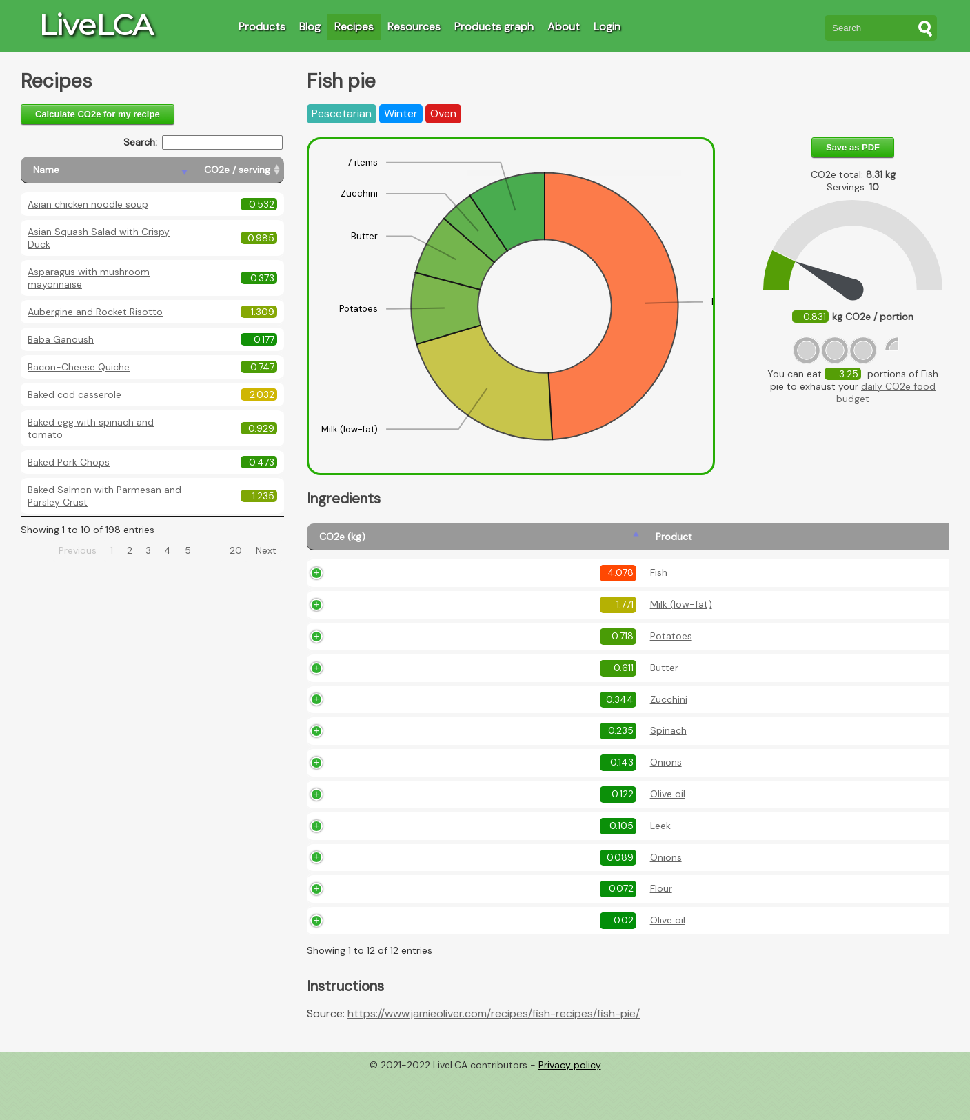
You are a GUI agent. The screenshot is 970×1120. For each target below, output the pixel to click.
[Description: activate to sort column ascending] (718, 543)
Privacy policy (569, 1109)
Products (262, 26)
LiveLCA (96, 25)
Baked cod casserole (74, 394)
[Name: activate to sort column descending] (106, 170)
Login (607, 26)
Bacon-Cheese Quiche (79, 367)
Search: (203, 142)
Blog (310, 26)
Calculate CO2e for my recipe (97, 114)
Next (266, 550)
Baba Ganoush (61, 339)
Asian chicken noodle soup (88, 204)
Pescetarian (342, 113)
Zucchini (398, 744)
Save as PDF (853, 147)
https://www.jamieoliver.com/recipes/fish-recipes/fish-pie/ (493, 1059)
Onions (396, 807)
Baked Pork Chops (69, 462)
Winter (401, 113)
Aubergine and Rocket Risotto (95, 312)
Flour (391, 934)
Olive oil (397, 839)
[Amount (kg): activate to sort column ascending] (484, 543)
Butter (394, 712)
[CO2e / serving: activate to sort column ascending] (238, 170)
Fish (388, 593)
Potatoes (401, 681)
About (563, 26)
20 (236, 550)
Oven (443, 113)
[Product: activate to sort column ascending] (409, 543)
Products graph (494, 26)
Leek (390, 870)
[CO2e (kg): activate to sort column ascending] (340, 543)
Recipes (354, 26)
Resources (414, 26)
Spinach (398, 776)
